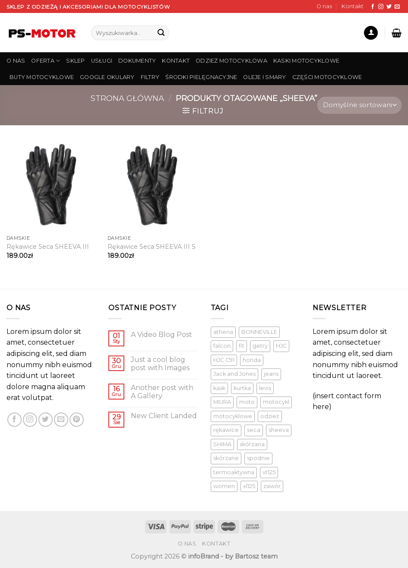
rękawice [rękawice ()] (226, 430)
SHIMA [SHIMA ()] (222, 444)
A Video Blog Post (161, 334)
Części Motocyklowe (327, 77)
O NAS (15, 60)
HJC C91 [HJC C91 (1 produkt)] (223, 360)
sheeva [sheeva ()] (279, 430)
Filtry (150, 77)
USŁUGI (102, 60)
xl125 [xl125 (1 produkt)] (249, 486)
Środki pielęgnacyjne (201, 77)
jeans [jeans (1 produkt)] (271, 374)
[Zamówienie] (359, 105)
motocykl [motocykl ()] (276, 402)
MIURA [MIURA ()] (222, 402)
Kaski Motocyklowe (306, 60)
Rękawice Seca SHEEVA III (47, 247)
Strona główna (127, 98)
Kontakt (353, 6)
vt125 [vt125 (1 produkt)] (269, 472)
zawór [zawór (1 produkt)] (272, 486)
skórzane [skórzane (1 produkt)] (226, 458)
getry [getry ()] (260, 346)
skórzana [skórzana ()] (252, 444)
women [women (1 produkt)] (224, 486)
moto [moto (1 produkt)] (247, 402)
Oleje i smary (264, 77)
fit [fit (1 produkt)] (241, 346)
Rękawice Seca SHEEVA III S (152, 247)
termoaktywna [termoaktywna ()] (233, 472)
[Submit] (161, 32)
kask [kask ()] (219, 388)
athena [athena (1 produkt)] (223, 332)
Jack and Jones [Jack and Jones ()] (234, 374)
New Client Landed (164, 416)
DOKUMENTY (137, 60)
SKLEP (75, 60)
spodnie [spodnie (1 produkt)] (258, 458)
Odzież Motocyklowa (231, 60)
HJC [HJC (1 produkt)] (281, 346)
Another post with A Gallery (162, 392)
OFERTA (45, 61)
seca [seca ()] (253, 430)
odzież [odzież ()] (269, 416)
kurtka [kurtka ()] (242, 388)
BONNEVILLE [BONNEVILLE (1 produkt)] (259, 332)
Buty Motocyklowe (41, 77)
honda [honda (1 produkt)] (252, 360)
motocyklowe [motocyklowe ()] (232, 416)
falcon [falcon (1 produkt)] (222, 346)
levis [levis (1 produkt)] (265, 388)
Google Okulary (107, 77)
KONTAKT (176, 60)
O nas (324, 6)
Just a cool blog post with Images (160, 363)
